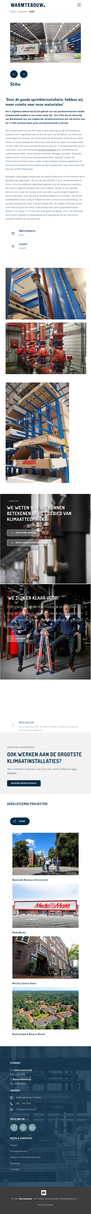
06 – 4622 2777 (17, 1083)
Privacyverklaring (18, 1151)
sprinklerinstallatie (47, 150)
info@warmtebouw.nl (26, 1109)
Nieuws (13, 1145)
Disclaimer (15, 1163)
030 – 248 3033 (17, 1074)
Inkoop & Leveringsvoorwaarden (25, 1157)
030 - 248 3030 (23, 1103)
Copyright (15, 1169)
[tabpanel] (45, 43)
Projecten (22, 11)
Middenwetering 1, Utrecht (28, 1097)
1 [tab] (45, 55)
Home (13, 11)
